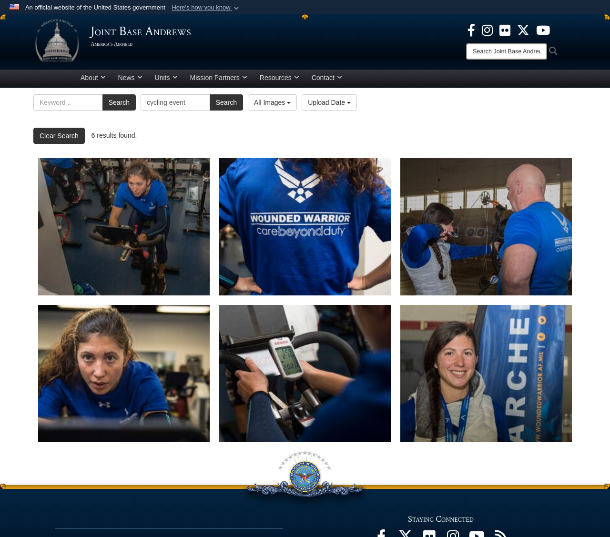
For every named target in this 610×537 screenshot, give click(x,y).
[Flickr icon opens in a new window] (504, 29)
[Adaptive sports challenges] (486, 373)
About (93, 77)
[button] (206, 7)
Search (119, 102)
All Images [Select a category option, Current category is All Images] (272, 102)
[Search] (506, 51)
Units (166, 77)
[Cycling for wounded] (124, 226)
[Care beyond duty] (305, 226)
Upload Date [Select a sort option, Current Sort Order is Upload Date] (329, 102)
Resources (279, 77)
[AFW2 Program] (124, 373)
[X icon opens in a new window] (523, 29)
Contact (327, 77)
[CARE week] (305, 373)
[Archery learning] (486, 226)
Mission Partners (218, 77)
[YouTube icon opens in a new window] (543, 29)
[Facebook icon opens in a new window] (471, 29)
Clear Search (59, 136)
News (130, 77)
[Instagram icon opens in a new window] (487, 29)
